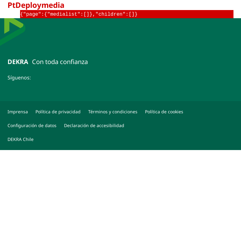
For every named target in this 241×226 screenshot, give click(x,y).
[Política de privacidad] (58, 112)
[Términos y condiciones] (112, 112)
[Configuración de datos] (32, 125)
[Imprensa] (18, 112)
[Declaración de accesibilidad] (94, 125)
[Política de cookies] (164, 112)
